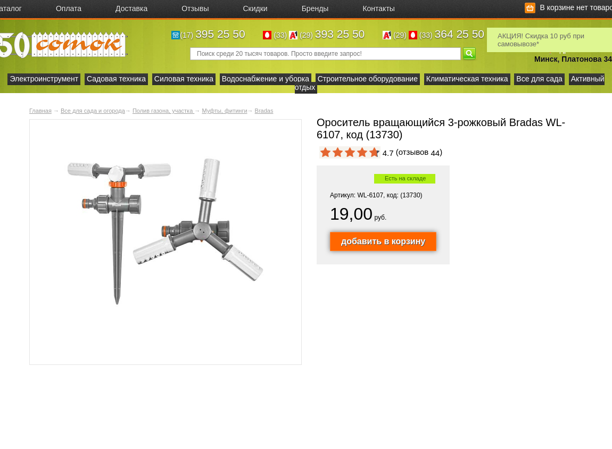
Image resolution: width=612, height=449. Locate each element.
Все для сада (539, 78)
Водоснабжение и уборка (265, 78)
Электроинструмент (44, 78)
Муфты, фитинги (224, 110)
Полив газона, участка (163, 110)
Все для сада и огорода (93, 110)
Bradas (264, 110)
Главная (40, 110)
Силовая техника (183, 78)
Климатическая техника (467, 78)
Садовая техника (116, 78)
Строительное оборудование (368, 78)
